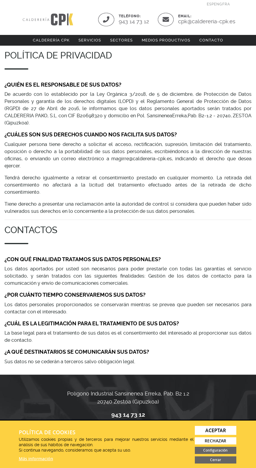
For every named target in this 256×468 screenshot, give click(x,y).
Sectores (121, 40)
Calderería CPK (51, 40)
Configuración (215, 450)
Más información (36, 458)
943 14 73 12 (134, 21)
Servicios (89, 40)
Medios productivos (166, 40)
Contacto (211, 40)
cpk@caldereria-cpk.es (206, 21)
